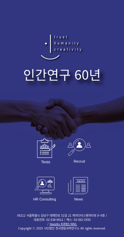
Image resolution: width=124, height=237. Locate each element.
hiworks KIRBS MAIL (63, 224)
